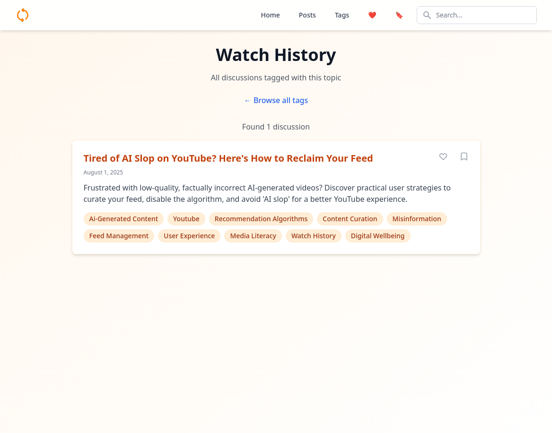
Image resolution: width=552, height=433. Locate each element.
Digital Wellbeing (378, 235)
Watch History (313, 235)
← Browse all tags (276, 100)
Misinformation (417, 218)
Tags (342, 14)
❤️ (372, 14)
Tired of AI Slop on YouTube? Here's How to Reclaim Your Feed (228, 158)
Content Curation (350, 218)
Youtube (186, 218)
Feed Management (119, 235)
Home (270, 14)
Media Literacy (253, 235)
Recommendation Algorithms (261, 218)
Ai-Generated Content (123, 218)
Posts (307, 14)
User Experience (189, 235)
